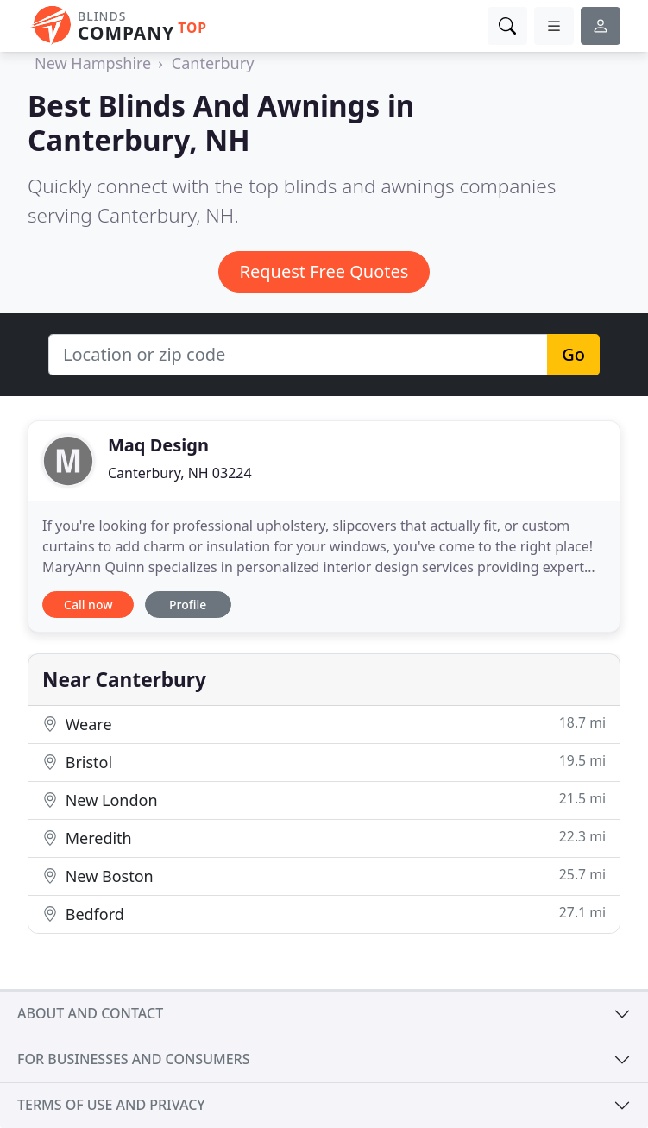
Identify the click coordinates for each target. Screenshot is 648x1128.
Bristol (324, 761)
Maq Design (158, 445)
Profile (187, 604)
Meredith (324, 837)
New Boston (324, 875)
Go (573, 354)
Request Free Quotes (324, 271)
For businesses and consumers (133, 1058)
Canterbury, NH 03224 (180, 472)
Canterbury (213, 63)
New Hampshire (93, 63)
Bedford (324, 913)
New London (324, 799)
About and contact (90, 1013)
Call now (88, 604)
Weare (324, 723)
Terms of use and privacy (111, 1104)
